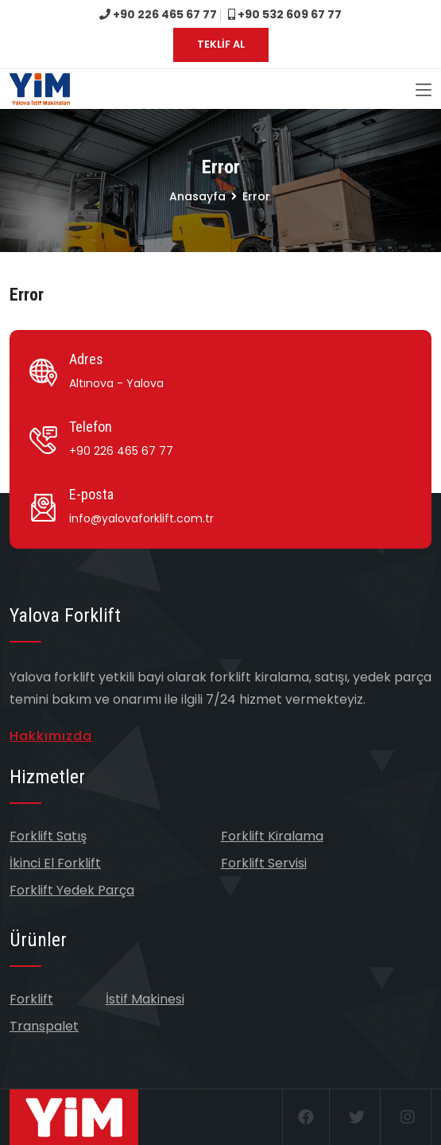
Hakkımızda (51, 736)
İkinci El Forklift (55, 863)
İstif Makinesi (145, 999)
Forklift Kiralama (272, 836)
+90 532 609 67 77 (285, 14)
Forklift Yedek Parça (72, 890)
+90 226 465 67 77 (158, 14)
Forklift (31, 999)
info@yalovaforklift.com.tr (141, 518)
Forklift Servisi (264, 863)
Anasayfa (197, 196)
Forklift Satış (48, 836)
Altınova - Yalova (116, 383)
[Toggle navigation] (423, 90)
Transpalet (44, 1026)
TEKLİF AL (221, 44)
